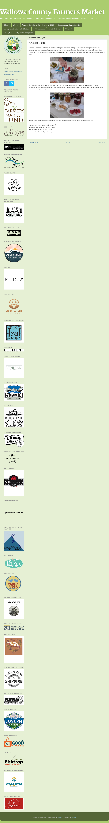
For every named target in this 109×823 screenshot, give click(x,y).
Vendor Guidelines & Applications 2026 (38, 25)
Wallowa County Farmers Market (52, 12)
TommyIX (60, 817)
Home (6, 25)
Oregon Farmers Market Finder (13, 71)
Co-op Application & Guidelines (17, 29)
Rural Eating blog (9, 74)
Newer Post (33, 142)
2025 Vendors (39, 29)
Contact (68, 29)
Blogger (73, 817)
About (15, 25)
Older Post (101, 142)
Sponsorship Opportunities (69, 25)
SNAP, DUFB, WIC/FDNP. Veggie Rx (18, 33)
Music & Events (55, 29)
